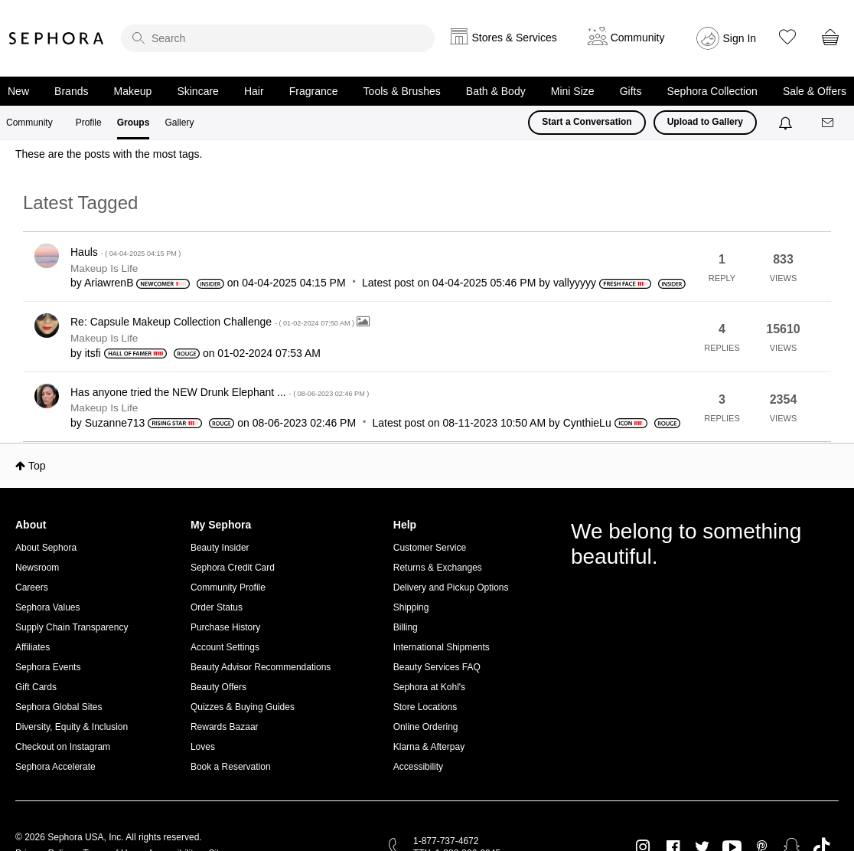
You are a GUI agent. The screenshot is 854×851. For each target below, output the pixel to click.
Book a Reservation (231, 766)
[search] (278, 38)
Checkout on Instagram (62, 746)
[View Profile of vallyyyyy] (574, 283)
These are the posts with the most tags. (108, 154)
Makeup (133, 91)
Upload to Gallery (705, 121)
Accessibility (418, 766)
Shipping (411, 607)
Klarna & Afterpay (428, 746)
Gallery (179, 122)
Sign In (740, 38)
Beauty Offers (218, 687)
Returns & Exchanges (437, 567)
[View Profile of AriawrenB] (109, 283)
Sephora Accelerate (55, 766)
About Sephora (46, 547)
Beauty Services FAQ (437, 667)
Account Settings (225, 647)
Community (29, 122)
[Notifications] (787, 122)
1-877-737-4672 (445, 841)
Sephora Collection (712, 91)
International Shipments (441, 647)
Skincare (197, 91)
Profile (89, 122)
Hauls (125, 252)
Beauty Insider (220, 547)
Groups (133, 122)
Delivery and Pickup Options (451, 587)
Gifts (631, 91)
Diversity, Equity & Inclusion (71, 727)
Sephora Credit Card (233, 567)
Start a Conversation (586, 121)
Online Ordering (425, 727)
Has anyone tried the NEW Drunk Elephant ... (219, 392)
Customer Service (429, 547)
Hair (254, 91)
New (18, 91)
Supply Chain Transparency (71, 627)
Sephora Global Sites (58, 707)
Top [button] (37, 466)
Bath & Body (496, 91)
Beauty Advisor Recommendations (261, 667)
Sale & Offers (814, 91)
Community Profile (228, 587)
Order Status (217, 607)
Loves (203, 746)
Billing (405, 627)
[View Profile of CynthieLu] (587, 423)
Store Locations (425, 707)
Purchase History (225, 627)
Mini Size (573, 91)
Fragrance (313, 91)
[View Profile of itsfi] (93, 353)
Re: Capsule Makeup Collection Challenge (213, 322)
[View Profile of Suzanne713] (115, 423)
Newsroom (37, 567)
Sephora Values (47, 607)
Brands (71, 91)
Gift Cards (36, 687)
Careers (31, 587)
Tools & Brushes (402, 91)
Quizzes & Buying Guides (243, 707)
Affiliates (32, 647)
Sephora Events (47, 667)
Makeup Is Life (104, 268)
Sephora (57, 38)
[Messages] (828, 123)
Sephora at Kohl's (429, 687)
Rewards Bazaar (225, 727)
